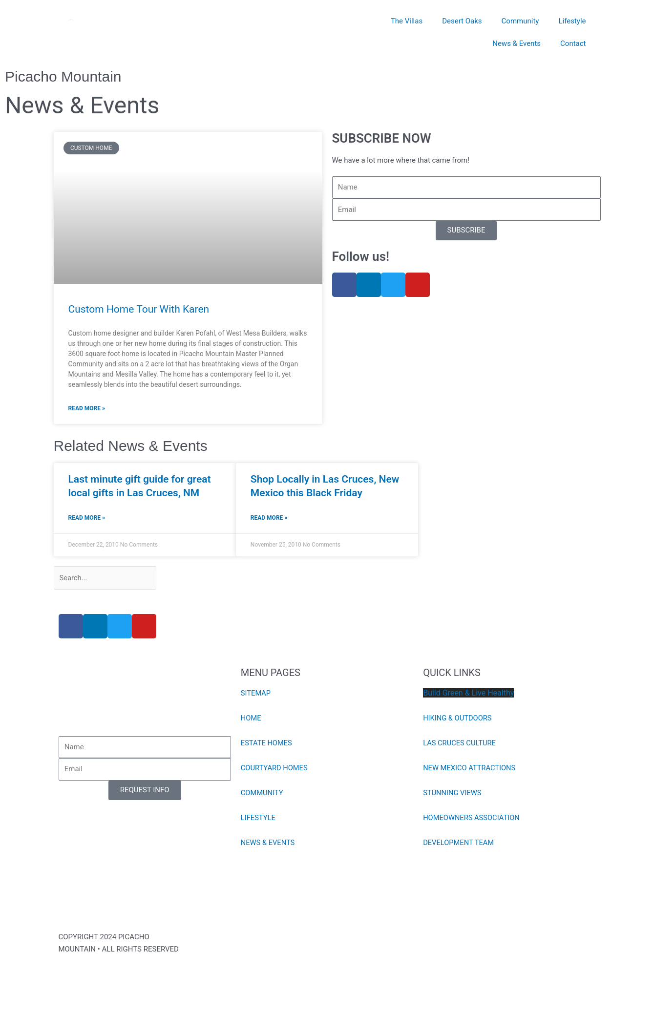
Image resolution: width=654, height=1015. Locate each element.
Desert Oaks (462, 21)
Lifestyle (572, 21)
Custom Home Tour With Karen (139, 309)
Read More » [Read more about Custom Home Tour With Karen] (86, 408)
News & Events (516, 43)
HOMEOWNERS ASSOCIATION (472, 818)
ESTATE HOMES (267, 744)
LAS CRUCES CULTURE (460, 744)
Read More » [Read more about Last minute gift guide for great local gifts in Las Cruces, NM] (86, 518)
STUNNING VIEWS (453, 793)
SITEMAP (256, 694)
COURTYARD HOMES (275, 768)
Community (520, 21)
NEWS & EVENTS (268, 843)
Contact (573, 43)
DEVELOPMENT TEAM (459, 843)
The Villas (406, 21)
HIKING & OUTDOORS (458, 719)
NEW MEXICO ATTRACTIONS (470, 768)
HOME (251, 719)
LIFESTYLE (258, 818)
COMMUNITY (262, 793)
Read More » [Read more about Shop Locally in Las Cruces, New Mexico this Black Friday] (269, 518)
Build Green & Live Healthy (468, 693)
